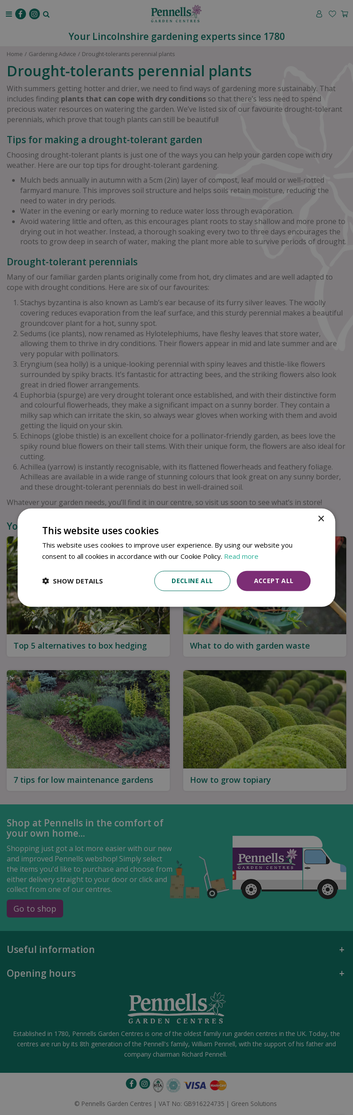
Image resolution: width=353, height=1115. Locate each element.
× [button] (321, 519)
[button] (72, 581)
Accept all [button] (274, 580)
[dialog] (176, 558)
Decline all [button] (192, 580)
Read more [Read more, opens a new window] (241, 556)
